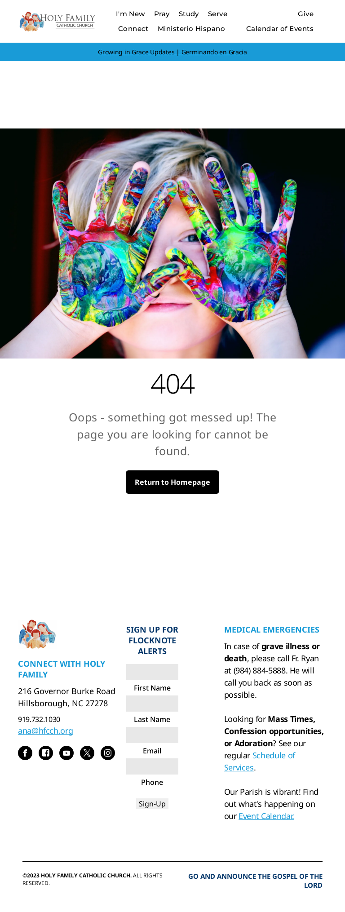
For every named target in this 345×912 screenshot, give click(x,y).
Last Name (152, 719)
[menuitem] (130, 14)
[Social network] (46, 754)
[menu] (325, 30)
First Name (152, 688)
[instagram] (108, 754)
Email (152, 751)
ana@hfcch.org (45, 730)
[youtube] (66, 754)
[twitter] (87, 754)
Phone (152, 782)
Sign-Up (152, 804)
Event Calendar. (266, 815)
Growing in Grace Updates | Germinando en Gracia (172, 52)
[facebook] (25, 754)
